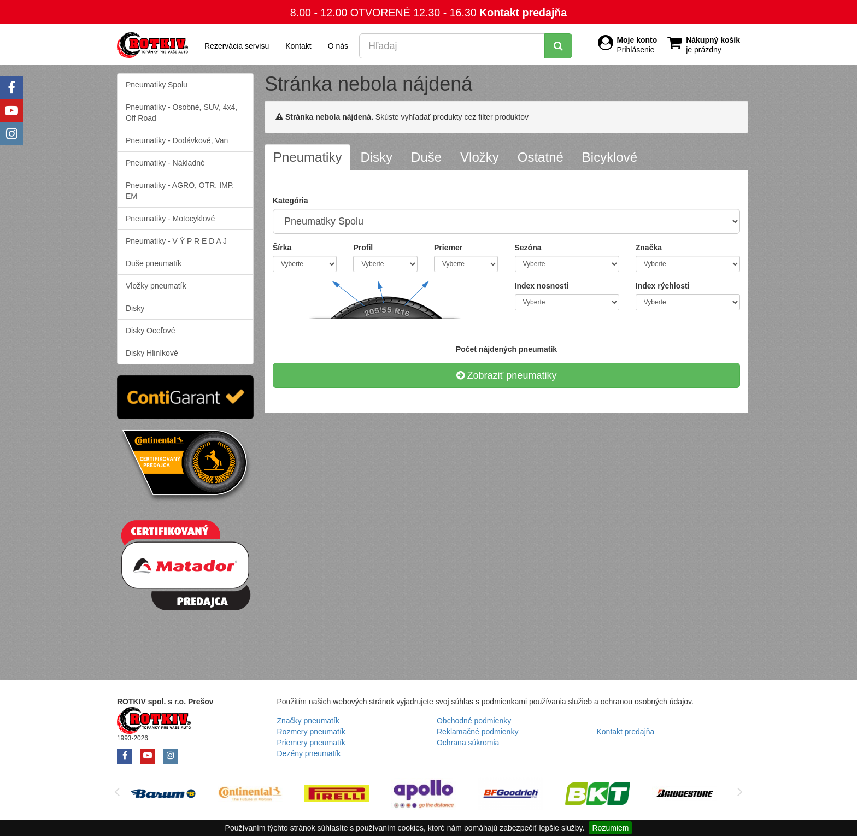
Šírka (282, 247)
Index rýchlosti (663, 285)
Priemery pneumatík (311, 742)
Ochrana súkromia (468, 742)
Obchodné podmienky (474, 720)
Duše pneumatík (153, 263)
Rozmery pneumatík (311, 731)
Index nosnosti (542, 285)
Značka (649, 247)
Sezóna (528, 247)
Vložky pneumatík (156, 285)
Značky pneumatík (308, 720)
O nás (338, 46)
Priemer (448, 247)
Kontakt (298, 46)
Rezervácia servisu (236, 46)
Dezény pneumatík (309, 753)
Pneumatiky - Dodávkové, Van (177, 140)
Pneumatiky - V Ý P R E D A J (176, 241)
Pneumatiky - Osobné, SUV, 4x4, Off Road (181, 112)
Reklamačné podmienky (477, 731)
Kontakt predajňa (523, 13)
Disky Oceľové (150, 330)
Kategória (290, 200)
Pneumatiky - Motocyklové (170, 218)
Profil (363, 247)
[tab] (307, 157)
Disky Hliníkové (152, 353)
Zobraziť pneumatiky (506, 375)
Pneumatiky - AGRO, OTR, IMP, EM (180, 191)
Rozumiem (610, 827)
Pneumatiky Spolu (156, 84)
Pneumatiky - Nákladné (165, 162)
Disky (135, 308)
